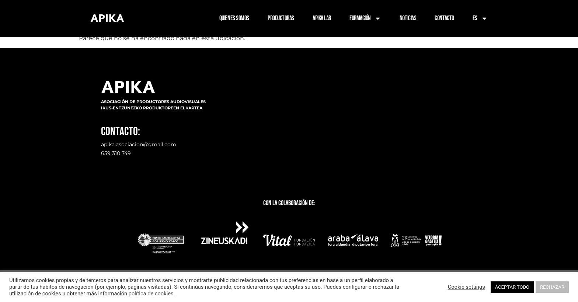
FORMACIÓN (365, 18)
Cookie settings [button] (466, 287)
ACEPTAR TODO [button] (512, 287)
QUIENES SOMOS (234, 18)
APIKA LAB (322, 18)
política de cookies (151, 293)
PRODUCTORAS (281, 18)
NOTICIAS (408, 18)
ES (480, 18)
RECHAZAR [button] (552, 287)
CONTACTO (444, 18)
